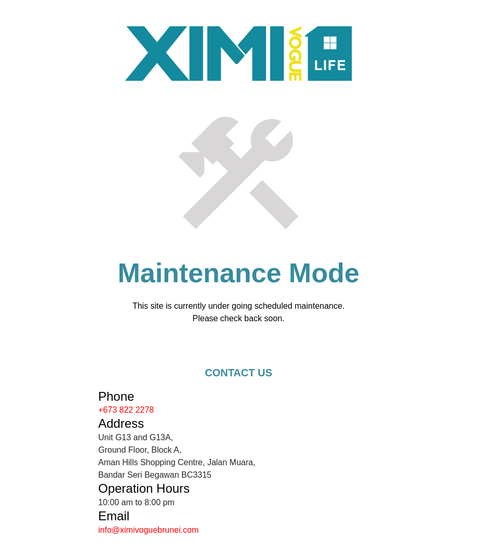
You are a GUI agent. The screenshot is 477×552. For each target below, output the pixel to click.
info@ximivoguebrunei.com (148, 529)
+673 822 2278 (126, 409)
